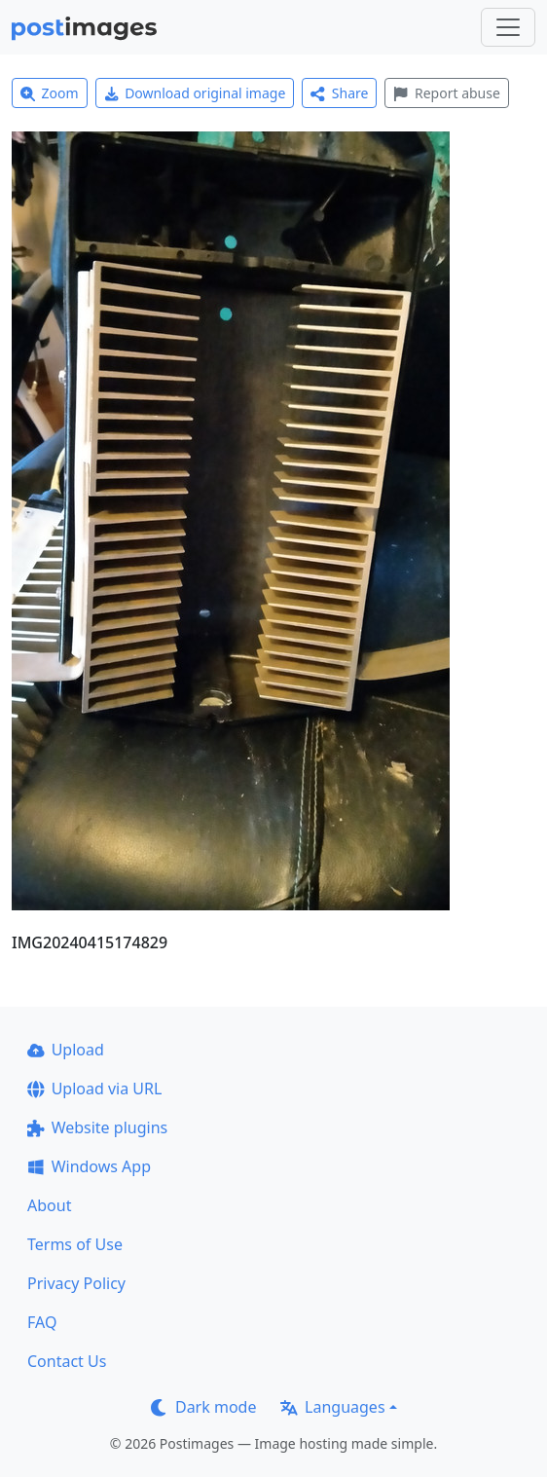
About (49, 1205)
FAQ (41, 1322)
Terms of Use (75, 1244)
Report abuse (446, 93)
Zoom (49, 93)
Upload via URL (94, 1088)
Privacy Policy (76, 1283)
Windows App (89, 1166)
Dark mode (203, 1407)
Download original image (195, 93)
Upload (65, 1049)
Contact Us (66, 1361)
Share (339, 93)
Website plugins (97, 1127)
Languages (332, 1407)
